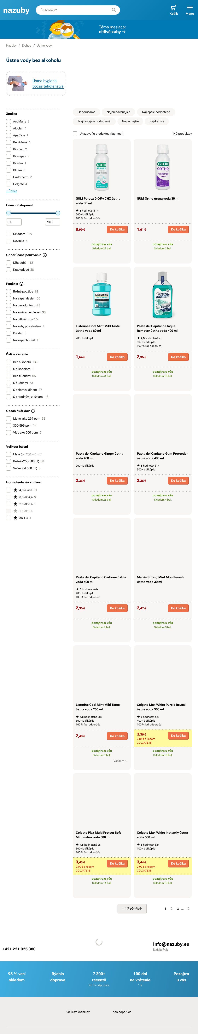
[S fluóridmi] (8, 383)
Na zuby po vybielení (25, 326)
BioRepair (18, 156)
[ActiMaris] (8, 121)
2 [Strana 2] (171, 909)
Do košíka (117, 229)
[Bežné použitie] (8, 291)
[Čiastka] (14, 222)
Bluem (15, 170)
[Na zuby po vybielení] (8, 326)
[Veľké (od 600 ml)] (8, 468)
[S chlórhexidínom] (8, 390)
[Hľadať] (114, 10)
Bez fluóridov (21, 376)
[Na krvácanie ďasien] (8, 312)
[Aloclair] (8, 128)
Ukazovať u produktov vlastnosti (98, 133)
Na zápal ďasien (23, 298)
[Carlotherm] (8, 177)
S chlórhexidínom (24, 390)
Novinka (16, 241)
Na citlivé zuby (22, 319)
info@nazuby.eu (171, 944)
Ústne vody (44, 45)
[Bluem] (8, 170)
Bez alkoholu (22, 362)
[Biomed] (8, 149)
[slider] (8, 213)
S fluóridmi (19, 383)
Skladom (19, 234)
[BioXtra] (8, 163)
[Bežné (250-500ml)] (8, 461)
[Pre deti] (8, 333)
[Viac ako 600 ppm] (8, 432)
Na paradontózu (23, 305)
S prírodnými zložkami (27, 397)
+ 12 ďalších (132, 908)
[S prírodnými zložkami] (8, 397)
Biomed (16, 149)
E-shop (26, 45)
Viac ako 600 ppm (23, 432)
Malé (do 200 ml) (23, 454)
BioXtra (16, 163)
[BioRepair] (8, 156)
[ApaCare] (8, 135)
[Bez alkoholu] (8, 362)
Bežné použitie (22, 291)
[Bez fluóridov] (8, 376)
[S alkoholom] (8, 369)
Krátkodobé (20, 269)
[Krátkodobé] (8, 269)
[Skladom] (8, 234)
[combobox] (78, 10)
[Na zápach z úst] (8, 340)
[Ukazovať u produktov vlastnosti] (75, 133)
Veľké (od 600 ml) (23, 468)
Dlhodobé (19, 262)
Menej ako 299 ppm (25, 418)
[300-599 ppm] (8, 425)
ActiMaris (17, 121)
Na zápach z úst (23, 340)
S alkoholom (20, 369)
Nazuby (11, 45)
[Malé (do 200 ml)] (8, 454)
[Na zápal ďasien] (8, 298)
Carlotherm (19, 177)
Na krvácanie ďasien (26, 312)
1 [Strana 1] (165, 909)
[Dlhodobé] (8, 262)
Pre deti (16, 333)
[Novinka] (8, 241)
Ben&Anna (18, 142)
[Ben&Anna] (8, 142)
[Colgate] (8, 184)
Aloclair (16, 128)
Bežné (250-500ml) (25, 461)
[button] (190, 10)
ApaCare (17, 135)
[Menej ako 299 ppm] (8, 418)
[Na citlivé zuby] (8, 319)
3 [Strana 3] (178, 909)
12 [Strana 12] (187, 909)
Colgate (16, 184)
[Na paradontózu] (8, 305)
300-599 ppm (21, 425)
